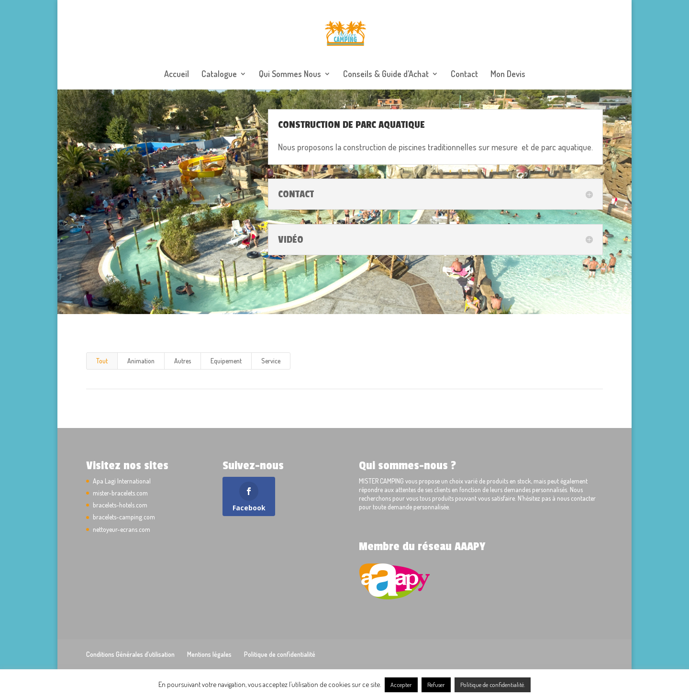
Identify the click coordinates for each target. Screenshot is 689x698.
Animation (141, 361)
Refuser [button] (436, 684)
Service (270, 361)
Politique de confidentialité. (492, 684)
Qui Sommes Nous (290, 74)
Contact (464, 74)
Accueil (176, 74)
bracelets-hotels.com (120, 505)
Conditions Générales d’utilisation (130, 654)
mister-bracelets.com (120, 493)
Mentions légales (209, 654)
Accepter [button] (401, 684)
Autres (182, 361)
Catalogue (219, 74)
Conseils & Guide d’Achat (386, 74)
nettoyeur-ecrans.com (121, 529)
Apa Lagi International (122, 481)
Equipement (226, 361)
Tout (102, 361)
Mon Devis (507, 74)
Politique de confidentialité (279, 654)
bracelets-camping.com (124, 517)
